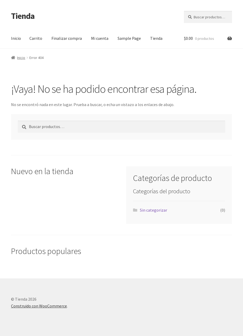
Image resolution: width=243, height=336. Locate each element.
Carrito (35, 38)
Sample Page (129, 38)
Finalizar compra (66, 38)
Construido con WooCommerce (39, 306)
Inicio (16, 38)
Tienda (23, 16)
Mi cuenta (99, 38)
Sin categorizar (153, 210)
